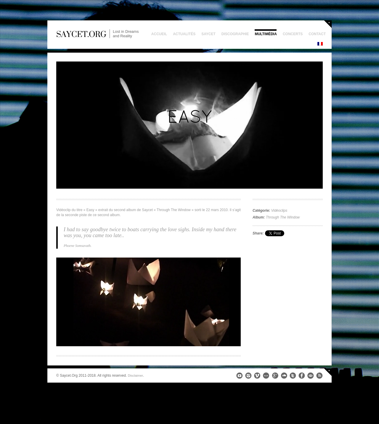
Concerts (293, 34)
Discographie (235, 34)
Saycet (208, 34)
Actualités (184, 34)
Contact (317, 34)
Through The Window (283, 217)
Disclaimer (135, 375)
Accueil (159, 34)
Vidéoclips (279, 210)
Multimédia (266, 34)
